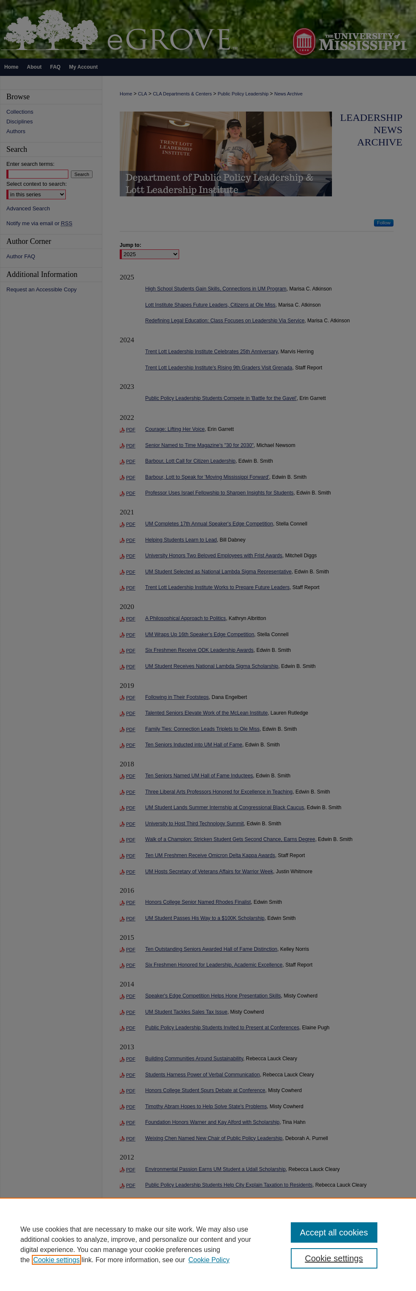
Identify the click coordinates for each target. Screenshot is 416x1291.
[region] (208, 1244)
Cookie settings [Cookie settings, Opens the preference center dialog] (334, 1258)
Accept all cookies (334, 1232)
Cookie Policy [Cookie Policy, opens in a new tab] (209, 1259)
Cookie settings (56, 1259)
